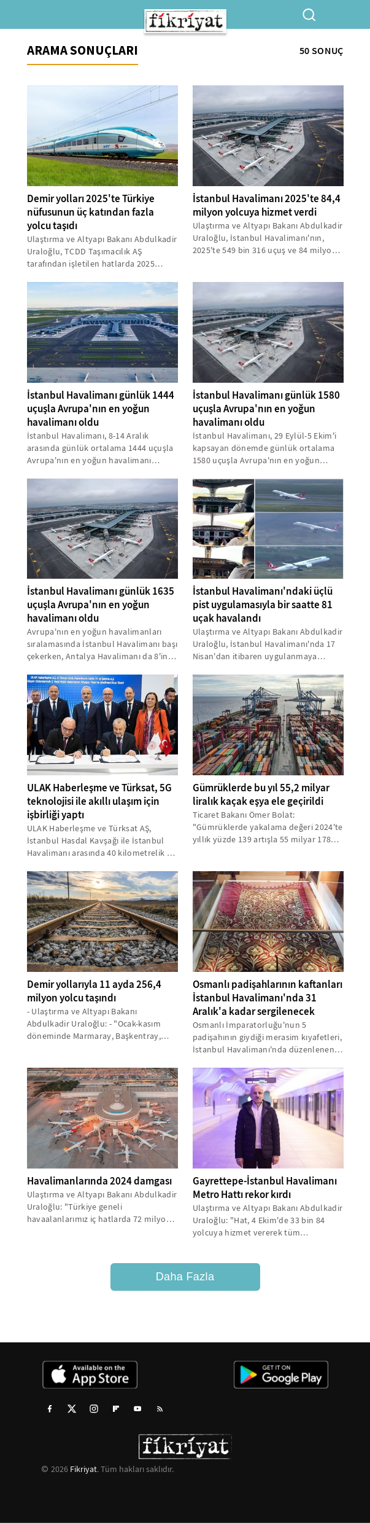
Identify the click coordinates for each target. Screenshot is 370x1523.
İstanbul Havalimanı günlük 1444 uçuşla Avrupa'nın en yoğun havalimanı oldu (100, 408)
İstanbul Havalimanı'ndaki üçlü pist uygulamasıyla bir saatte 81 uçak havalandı (263, 604)
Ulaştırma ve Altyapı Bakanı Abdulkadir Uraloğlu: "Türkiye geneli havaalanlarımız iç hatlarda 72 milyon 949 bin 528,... (102, 1207)
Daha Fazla (185, 1276)
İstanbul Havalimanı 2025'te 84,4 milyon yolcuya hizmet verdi (267, 205)
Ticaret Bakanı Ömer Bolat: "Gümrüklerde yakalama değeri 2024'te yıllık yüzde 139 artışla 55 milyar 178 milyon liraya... (268, 827)
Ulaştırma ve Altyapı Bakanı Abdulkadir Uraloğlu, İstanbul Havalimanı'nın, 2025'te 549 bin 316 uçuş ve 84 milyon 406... (268, 238)
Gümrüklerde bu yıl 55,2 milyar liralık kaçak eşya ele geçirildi (261, 794)
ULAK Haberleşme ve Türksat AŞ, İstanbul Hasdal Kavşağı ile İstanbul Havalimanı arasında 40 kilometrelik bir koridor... (102, 841)
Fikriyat (83, 1468)
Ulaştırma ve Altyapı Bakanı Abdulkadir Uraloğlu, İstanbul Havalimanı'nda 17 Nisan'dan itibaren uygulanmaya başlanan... (268, 644)
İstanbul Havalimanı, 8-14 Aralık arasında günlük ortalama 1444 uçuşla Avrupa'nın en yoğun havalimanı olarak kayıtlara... (100, 448)
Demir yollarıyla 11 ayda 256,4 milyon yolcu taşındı (94, 991)
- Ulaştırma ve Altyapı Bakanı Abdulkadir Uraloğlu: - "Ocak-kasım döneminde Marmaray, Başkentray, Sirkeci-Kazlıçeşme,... (94, 1024)
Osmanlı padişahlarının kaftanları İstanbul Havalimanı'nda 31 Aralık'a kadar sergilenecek (267, 998)
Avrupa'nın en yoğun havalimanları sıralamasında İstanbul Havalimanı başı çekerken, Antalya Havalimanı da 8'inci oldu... (102, 644)
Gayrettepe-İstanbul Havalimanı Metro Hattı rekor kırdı (265, 1188)
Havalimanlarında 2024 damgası (99, 1181)
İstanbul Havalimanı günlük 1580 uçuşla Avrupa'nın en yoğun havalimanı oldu (266, 408)
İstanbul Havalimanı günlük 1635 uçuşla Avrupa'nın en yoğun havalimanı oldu (100, 604)
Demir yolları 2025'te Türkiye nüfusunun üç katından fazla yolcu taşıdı (91, 212)
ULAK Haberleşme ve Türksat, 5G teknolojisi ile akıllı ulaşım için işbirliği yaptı (99, 801)
